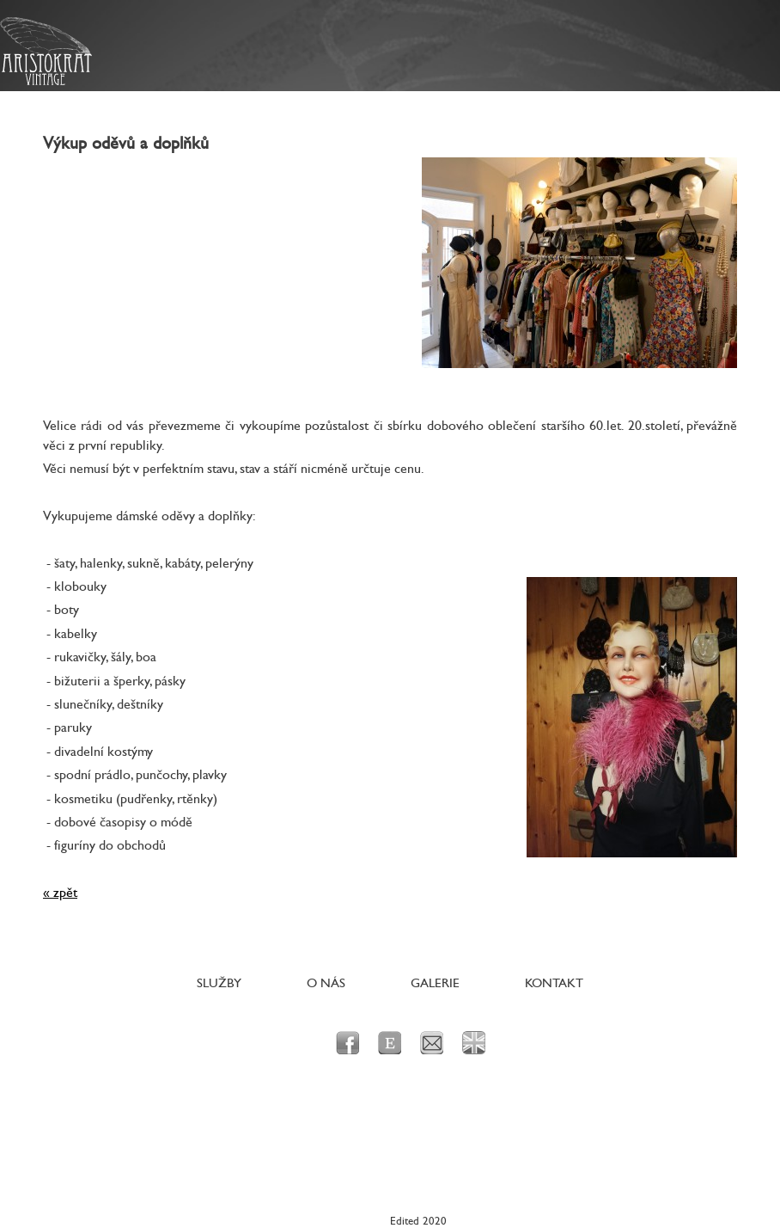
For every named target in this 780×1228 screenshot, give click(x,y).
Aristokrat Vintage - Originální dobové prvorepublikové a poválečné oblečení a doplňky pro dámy (46, 51)
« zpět (60, 892)
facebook (347, 1042)
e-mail (431, 1042)
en (473, 1042)
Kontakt (554, 983)
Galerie (435, 983)
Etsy (389, 1042)
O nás (326, 983)
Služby (219, 983)
